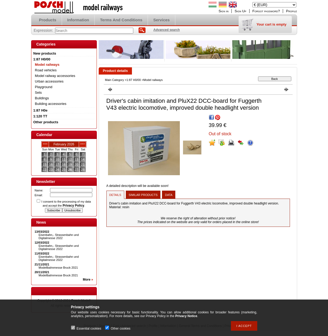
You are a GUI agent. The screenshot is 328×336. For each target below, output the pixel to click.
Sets (38, 93)
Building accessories (51, 104)
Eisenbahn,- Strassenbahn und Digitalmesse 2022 (59, 236)
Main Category (114, 79)
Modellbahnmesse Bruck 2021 (58, 267)
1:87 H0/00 (134, 79)
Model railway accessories (55, 76)
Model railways (47, 65)
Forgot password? (266, 11)
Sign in (224, 11)
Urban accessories (49, 81)
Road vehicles (46, 70)
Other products (45, 122)
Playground (43, 87)
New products (44, 53)
